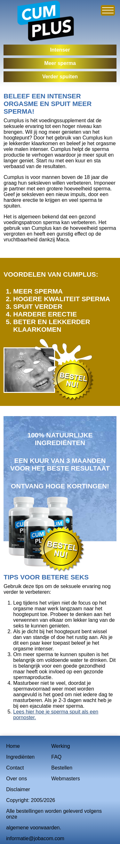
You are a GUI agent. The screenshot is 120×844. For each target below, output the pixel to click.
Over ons (16, 778)
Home (13, 746)
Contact (15, 767)
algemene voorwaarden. (33, 827)
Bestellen (61, 767)
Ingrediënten (20, 757)
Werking (60, 746)
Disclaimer (18, 789)
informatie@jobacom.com (35, 838)
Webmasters (65, 778)
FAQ (56, 757)
